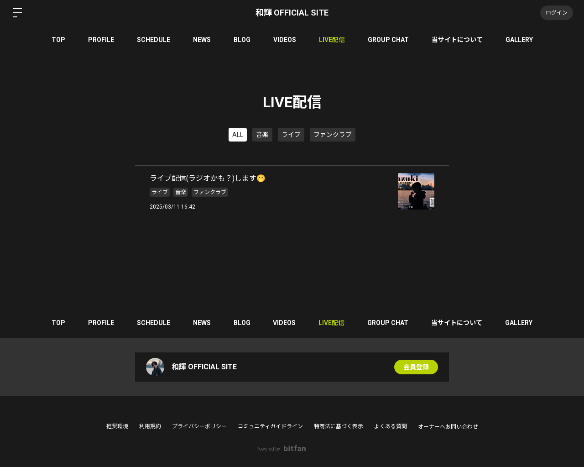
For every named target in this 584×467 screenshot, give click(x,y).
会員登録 (416, 367)
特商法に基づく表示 (338, 426)
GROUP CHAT (388, 39)
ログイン (557, 13)
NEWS (202, 39)
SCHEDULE (153, 39)
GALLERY (519, 39)
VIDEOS (284, 39)
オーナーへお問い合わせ (448, 427)
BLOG (242, 39)
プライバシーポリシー (199, 426)
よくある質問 (390, 426)
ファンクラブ (332, 134)
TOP (58, 39)
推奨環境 (117, 426)
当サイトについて (457, 39)
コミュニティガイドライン (270, 426)
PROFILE (101, 39)
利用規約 (150, 426)
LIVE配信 (332, 39)
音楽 (262, 134)
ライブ (291, 134)
